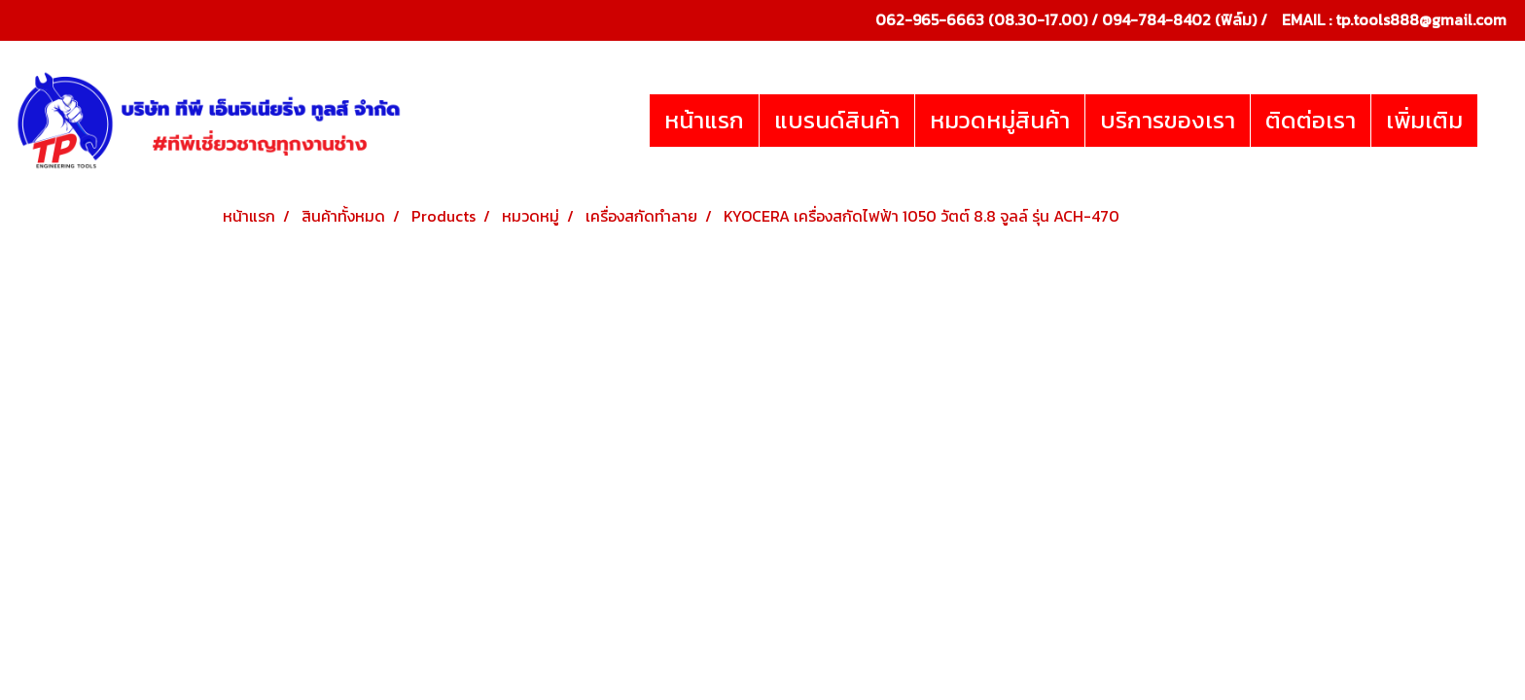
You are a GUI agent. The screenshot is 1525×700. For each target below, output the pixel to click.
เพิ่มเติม (1424, 120)
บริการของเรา (1167, 120)
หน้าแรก (704, 120)
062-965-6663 (929, 19)
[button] (1495, 120)
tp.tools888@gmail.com (1421, 19)
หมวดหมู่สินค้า (1000, 120)
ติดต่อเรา (1310, 120)
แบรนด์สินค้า (837, 120)
